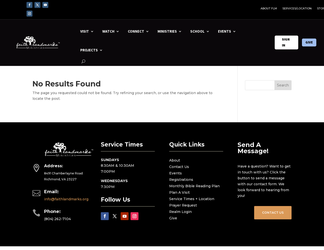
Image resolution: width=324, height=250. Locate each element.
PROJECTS (89, 50)
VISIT (84, 31)
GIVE (309, 42)
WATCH (108, 31)
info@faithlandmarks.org (66, 199)
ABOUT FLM (269, 8)
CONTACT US (273, 212)
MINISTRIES (167, 31)
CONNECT (136, 31)
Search (283, 85)
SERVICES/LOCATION (297, 8)
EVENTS (224, 31)
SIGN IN (286, 42)
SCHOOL (197, 31)
